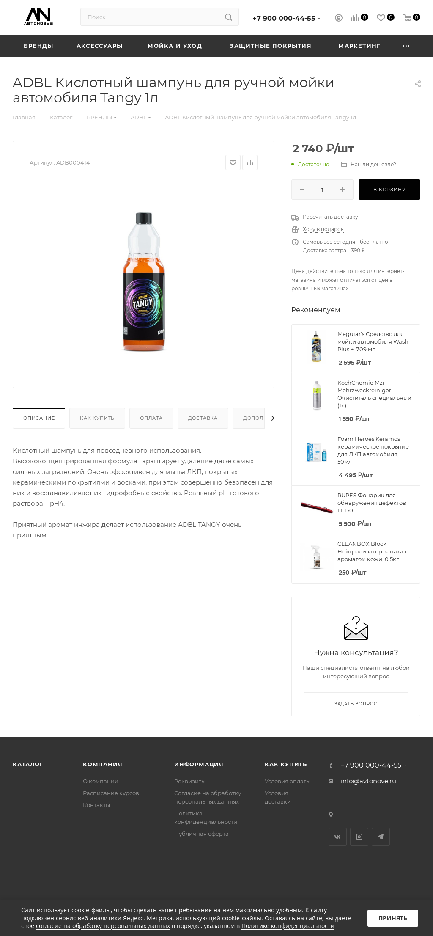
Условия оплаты (287, 781)
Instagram (359, 837)
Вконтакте (338, 837)
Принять (392, 918)
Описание (39, 418)
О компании (100, 781)
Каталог (28, 764)
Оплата (151, 418)
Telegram (381, 837)
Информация (199, 764)
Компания (102, 764)
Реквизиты (190, 781)
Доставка (203, 418)
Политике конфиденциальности (287, 926)
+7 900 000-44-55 (283, 18)
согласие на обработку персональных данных (103, 926)
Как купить (97, 418)
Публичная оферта (201, 833)
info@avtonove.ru (368, 781)
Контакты (96, 804)
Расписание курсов (111, 793)
